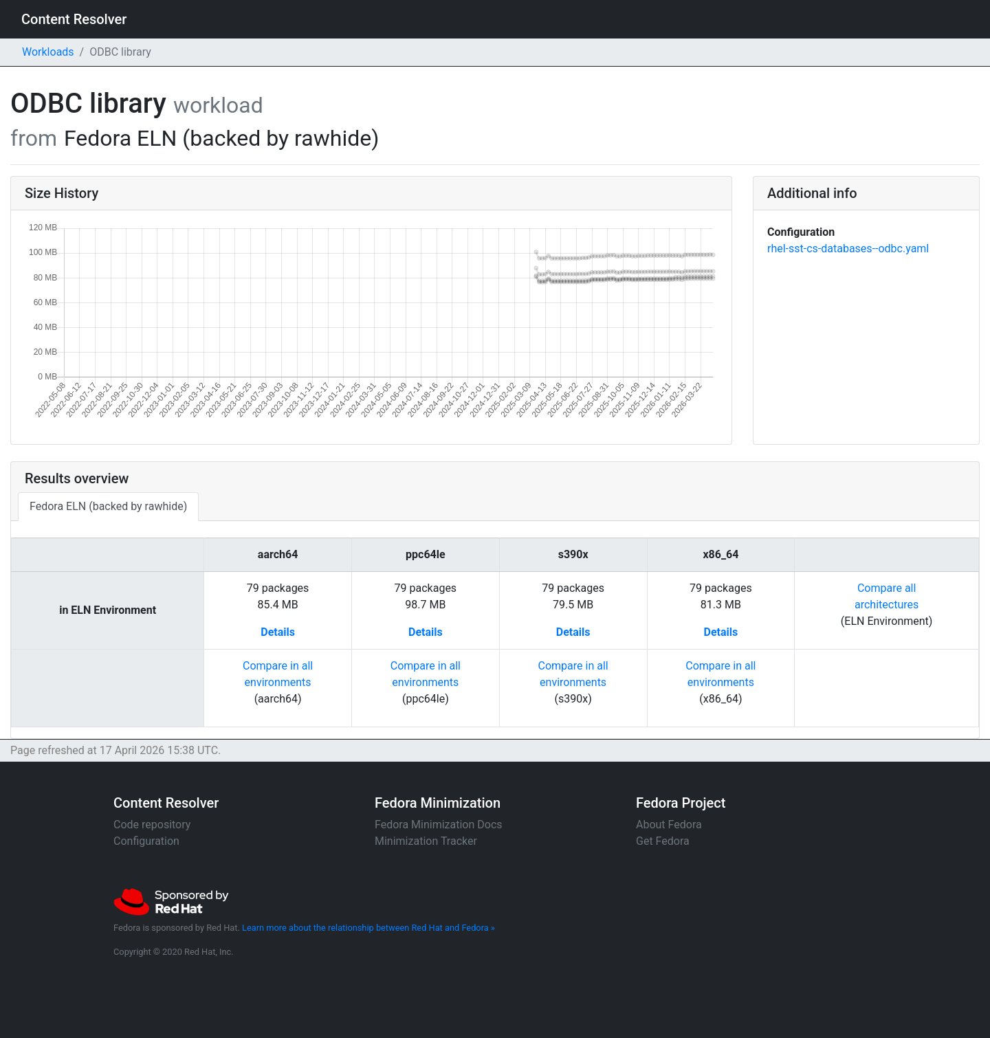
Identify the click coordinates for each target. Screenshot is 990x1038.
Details (278, 632)
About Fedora (669, 824)
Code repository (151, 824)
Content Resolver (73, 19)
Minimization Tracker (426, 841)
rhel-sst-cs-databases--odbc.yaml (848, 248)
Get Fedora (663, 841)
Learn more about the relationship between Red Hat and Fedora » (368, 928)
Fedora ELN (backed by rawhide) (108, 506)
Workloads (48, 51)
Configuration (146, 841)
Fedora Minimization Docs (439, 824)
